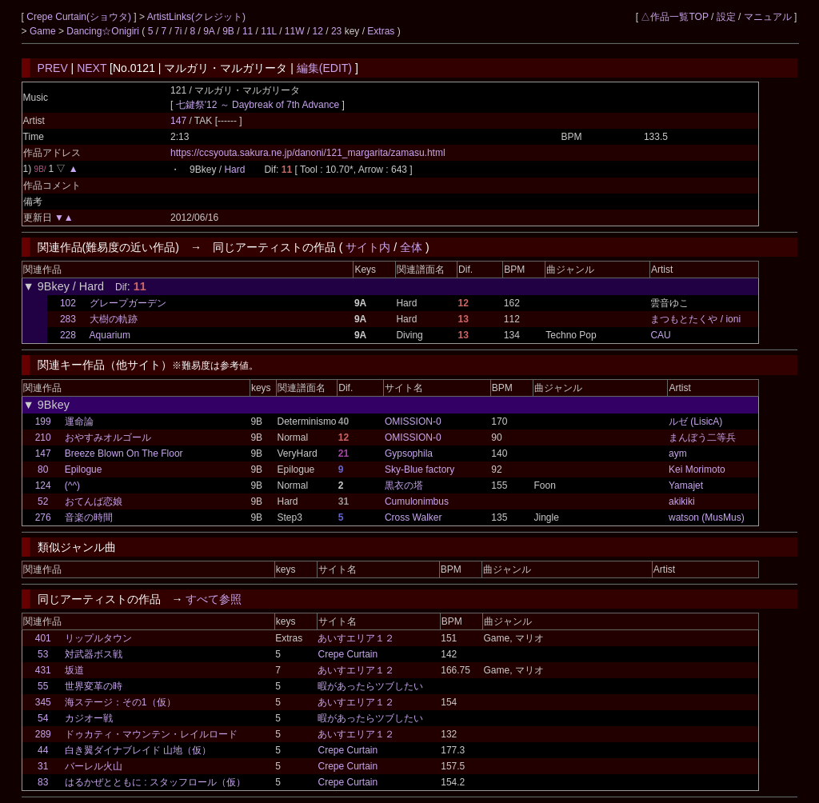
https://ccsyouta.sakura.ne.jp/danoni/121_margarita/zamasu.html (307, 152)
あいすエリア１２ (356, 638)
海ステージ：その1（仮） (120, 702)
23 (336, 31)
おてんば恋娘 (93, 501)
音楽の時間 (89, 517)
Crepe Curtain (348, 654)
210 (43, 437)
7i (178, 31)
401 (43, 638)
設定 (726, 16)
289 (43, 734)
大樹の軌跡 (114, 319)
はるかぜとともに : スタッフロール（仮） (155, 782)
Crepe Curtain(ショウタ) (80, 16)
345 (43, 702)
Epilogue (83, 469)
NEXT (91, 68)
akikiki (682, 501)
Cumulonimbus (417, 501)
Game (44, 31)
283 (68, 319)
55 (43, 686)
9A (208, 31)
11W (295, 31)
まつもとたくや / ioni (695, 319)
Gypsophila (409, 453)
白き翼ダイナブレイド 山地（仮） (138, 750)
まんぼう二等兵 (702, 437)
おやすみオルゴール (108, 437)
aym (678, 453)
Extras (380, 31)
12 (318, 31)
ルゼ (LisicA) (695, 421)
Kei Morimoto (697, 469)
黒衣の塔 (404, 485)
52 (43, 501)
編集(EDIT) (324, 68)
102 (68, 303)
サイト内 (368, 247)
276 (43, 517)
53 (43, 654)
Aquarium (110, 335)
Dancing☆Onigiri (104, 31)
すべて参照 (214, 599)
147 (178, 120)
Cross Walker (413, 517)
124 (43, 485)
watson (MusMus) (707, 517)
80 (43, 469)
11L (269, 31)
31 (43, 766)
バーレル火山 (93, 766)
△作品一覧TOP (674, 16)
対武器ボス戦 (93, 654)
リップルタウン (98, 638)
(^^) (72, 485)
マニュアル (768, 16)
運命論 (79, 421)
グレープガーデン (128, 303)
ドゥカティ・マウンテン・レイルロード (151, 734)
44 (43, 750)
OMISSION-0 (413, 421)
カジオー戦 (89, 718)
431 (43, 670)
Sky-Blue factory (419, 469)
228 (68, 335)
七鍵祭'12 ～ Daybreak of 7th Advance (257, 104)
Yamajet (686, 485)
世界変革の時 (93, 686)
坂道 (74, 670)
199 (43, 421)
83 (43, 782)
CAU (660, 335)
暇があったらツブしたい (370, 686)
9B (228, 31)
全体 (411, 247)
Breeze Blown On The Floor (124, 453)
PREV (53, 68)
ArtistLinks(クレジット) (196, 16)
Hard (234, 169)
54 (43, 718)
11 (247, 31)
